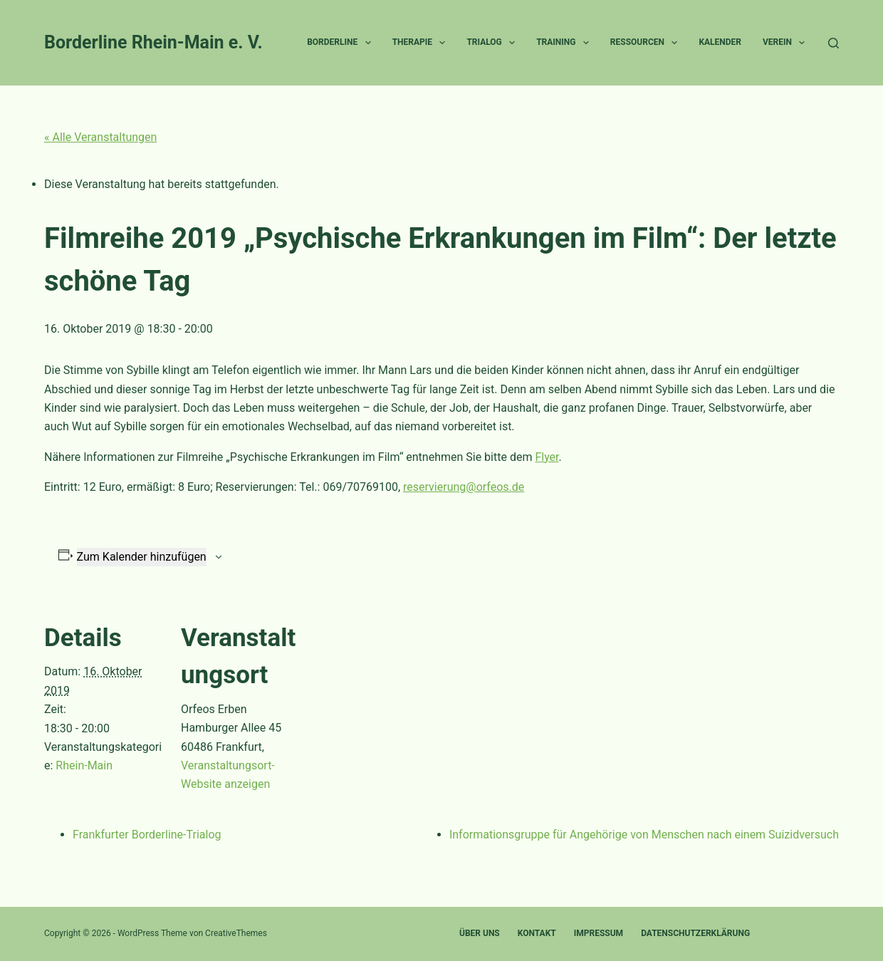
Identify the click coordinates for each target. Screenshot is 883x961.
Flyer (546, 457)
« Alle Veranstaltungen (100, 137)
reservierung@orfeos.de (463, 487)
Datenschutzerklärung (695, 933)
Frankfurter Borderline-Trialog (147, 834)
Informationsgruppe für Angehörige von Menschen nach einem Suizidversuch (644, 834)
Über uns (479, 933)
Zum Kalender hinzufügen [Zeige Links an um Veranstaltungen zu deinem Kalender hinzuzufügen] (142, 556)
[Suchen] (833, 43)
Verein (786, 42)
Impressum (598, 933)
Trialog (493, 42)
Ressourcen (647, 42)
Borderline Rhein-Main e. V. (153, 42)
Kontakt (537, 933)
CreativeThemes (236, 933)
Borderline (341, 42)
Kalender (720, 42)
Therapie (421, 42)
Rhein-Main (84, 765)
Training (565, 42)
